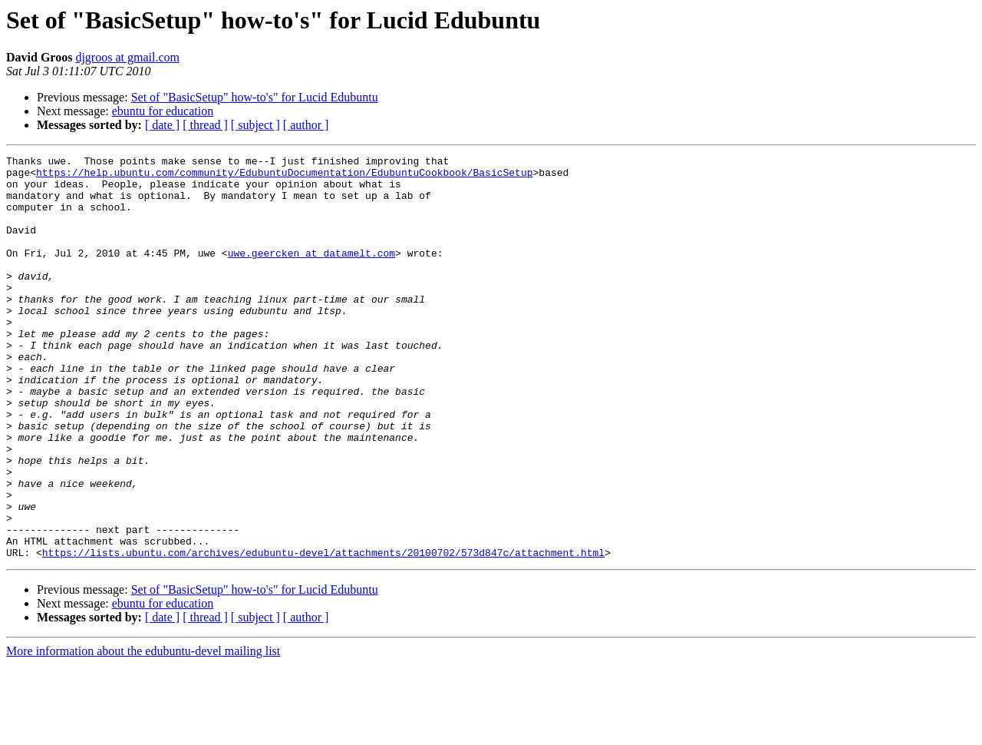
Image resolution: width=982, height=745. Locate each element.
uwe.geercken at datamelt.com (311, 273)
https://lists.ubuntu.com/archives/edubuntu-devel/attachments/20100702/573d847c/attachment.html (323, 633)
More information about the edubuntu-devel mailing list (143, 731)
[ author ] (306, 124)
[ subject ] (255, 124)
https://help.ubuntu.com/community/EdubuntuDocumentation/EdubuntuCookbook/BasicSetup (284, 177)
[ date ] (162, 124)
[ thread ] (205, 124)
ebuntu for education (162, 111)
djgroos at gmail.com (127, 57)
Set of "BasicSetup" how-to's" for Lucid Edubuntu (254, 97)
